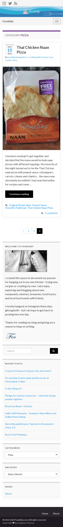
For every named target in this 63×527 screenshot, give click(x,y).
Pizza (15, 60)
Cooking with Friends (38, 57)
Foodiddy (8, 21)
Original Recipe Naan (20, 205)
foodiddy (12, 57)
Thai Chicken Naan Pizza (33, 49)
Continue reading (19, 194)
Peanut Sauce (39, 205)
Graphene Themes (25, 523)
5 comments (51, 213)
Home (45, 513)
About (8, 493)
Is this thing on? (13, 388)
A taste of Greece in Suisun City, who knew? (28, 370)
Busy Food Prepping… (16, 434)
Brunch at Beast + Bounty (18, 406)
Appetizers (23, 57)
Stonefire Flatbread (15, 207)
